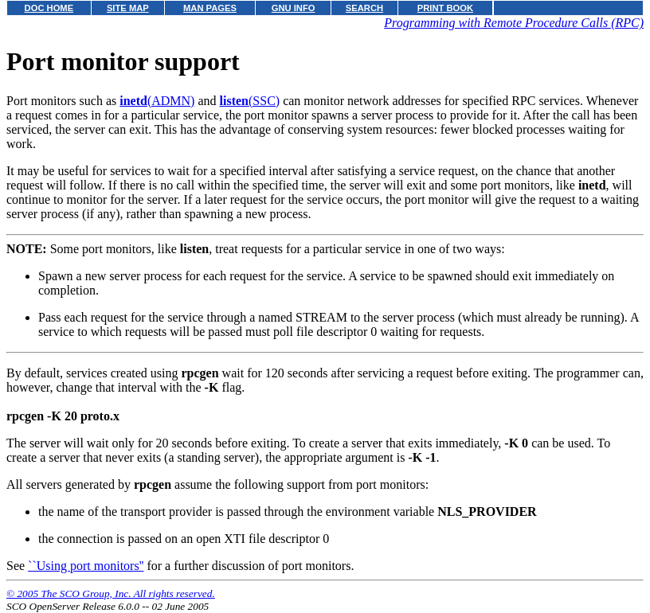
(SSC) (250, 100)
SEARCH (364, 8)
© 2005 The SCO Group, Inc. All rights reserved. (110, 593)
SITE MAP (128, 8)
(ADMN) (156, 100)
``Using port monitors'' (85, 565)
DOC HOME (49, 8)
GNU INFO (293, 8)
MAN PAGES (210, 8)
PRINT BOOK (445, 8)
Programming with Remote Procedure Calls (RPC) (514, 22)
